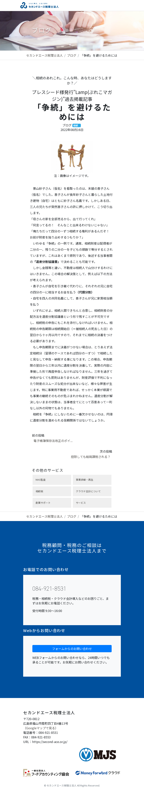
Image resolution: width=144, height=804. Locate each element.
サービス (81, 502)
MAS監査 (41, 479)
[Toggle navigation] (121, 5)
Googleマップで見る (40, 728)
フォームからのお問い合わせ (72, 648)
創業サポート (43, 502)
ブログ (71, 55)
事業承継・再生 (84, 479)
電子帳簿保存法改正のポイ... (53, 440)
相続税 (39, 491)
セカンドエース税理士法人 (44, 55)
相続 (75, 125)
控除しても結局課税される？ (90, 456)
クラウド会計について (88, 491)
